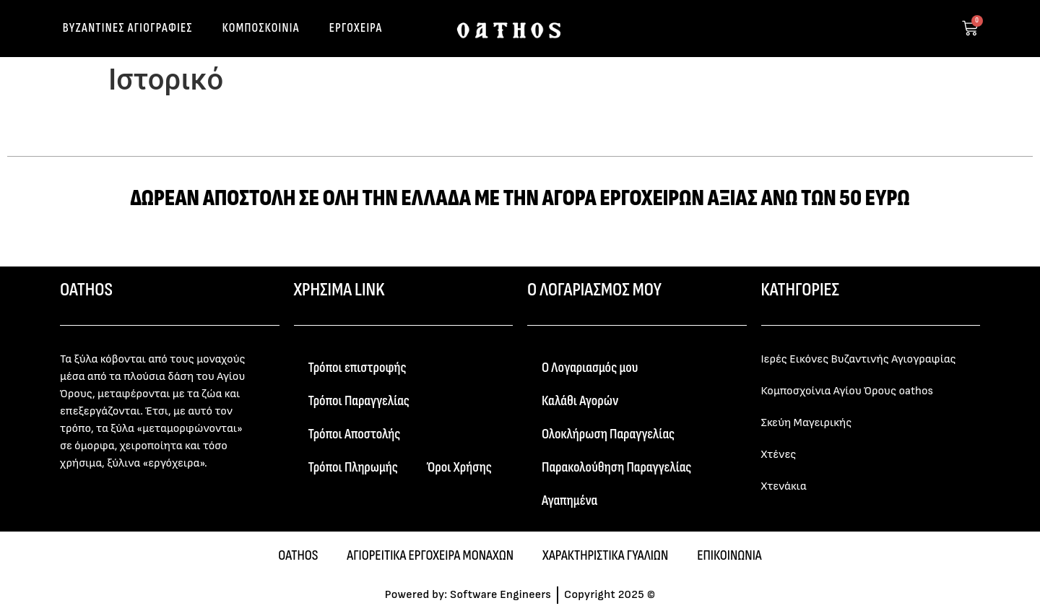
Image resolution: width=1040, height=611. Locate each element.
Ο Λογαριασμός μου (590, 367)
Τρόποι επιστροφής (357, 367)
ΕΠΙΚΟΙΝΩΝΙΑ (729, 555)
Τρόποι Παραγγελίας (359, 401)
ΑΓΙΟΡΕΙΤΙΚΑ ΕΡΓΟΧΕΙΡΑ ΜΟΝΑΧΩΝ (430, 555)
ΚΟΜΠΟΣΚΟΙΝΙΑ (261, 28)
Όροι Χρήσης (459, 467)
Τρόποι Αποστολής (354, 434)
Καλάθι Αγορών (580, 401)
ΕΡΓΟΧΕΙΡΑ (356, 28)
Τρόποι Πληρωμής (353, 467)
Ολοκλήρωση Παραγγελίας (608, 434)
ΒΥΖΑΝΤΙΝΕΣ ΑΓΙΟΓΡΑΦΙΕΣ (128, 28)
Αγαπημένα (569, 500)
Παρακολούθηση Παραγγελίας (616, 467)
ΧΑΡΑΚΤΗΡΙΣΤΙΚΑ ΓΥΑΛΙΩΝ (605, 555)
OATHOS (298, 555)
